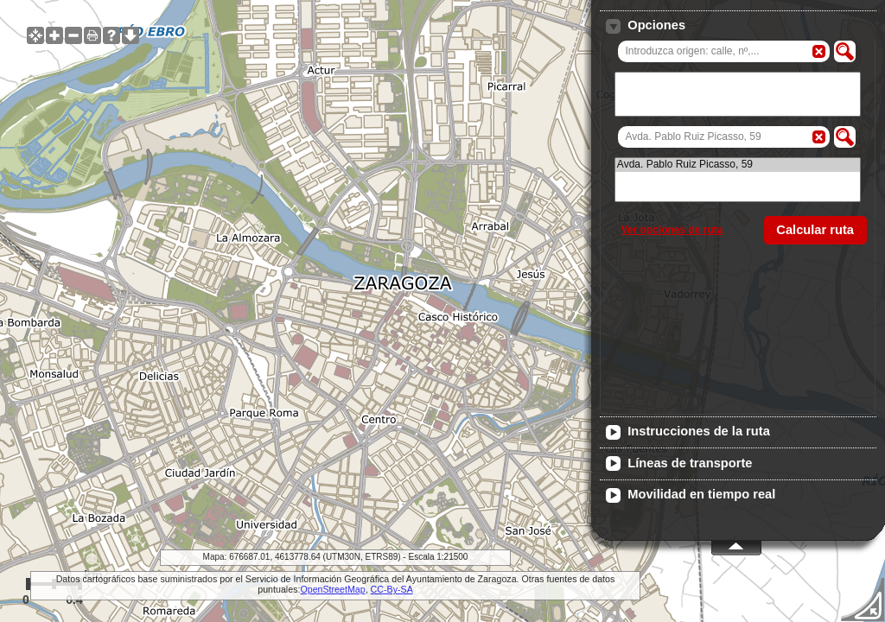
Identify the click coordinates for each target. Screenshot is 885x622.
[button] (845, 51)
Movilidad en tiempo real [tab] (690, 495)
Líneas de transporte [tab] (679, 464)
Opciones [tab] (645, 26)
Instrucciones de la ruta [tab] (687, 432)
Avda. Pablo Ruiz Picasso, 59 (737, 164)
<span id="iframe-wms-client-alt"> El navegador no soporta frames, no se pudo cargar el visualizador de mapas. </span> (442, 311)
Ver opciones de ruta (672, 229)
